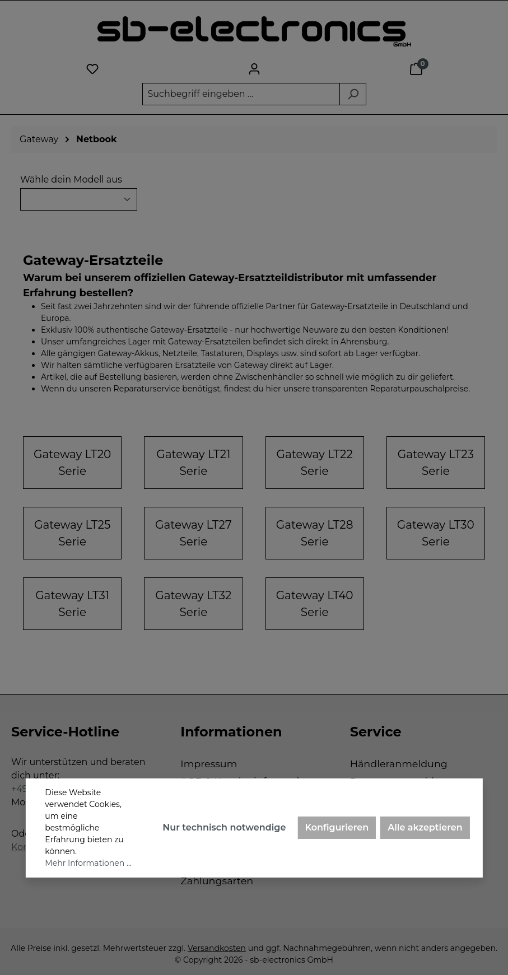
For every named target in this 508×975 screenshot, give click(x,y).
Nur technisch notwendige (224, 827)
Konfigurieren (337, 827)
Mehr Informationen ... (88, 863)
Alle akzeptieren (425, 827)
